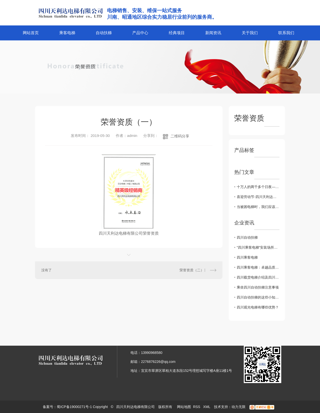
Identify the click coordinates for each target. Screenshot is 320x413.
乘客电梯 (67, 33)
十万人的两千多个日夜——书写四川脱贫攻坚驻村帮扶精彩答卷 (258, 187)
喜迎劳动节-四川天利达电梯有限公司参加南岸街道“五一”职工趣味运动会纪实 (258, 197)
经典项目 (177, 33)
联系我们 (286, 33)
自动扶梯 (104, 33)
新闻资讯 (213, 33)
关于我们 (250, 33)
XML (207, 407)
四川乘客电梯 (247, 257)
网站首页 (31, 33)
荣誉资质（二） (192, 270)
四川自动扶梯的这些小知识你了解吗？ (258, 297)
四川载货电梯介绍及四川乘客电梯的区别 (258, 277)
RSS (197, 407)
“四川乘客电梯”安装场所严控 (258, 247)
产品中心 (140, 33)
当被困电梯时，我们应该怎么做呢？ (258, 207)
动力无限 (239, 407)
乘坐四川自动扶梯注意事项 (258, 287)
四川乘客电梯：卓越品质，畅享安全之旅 (258, 267)
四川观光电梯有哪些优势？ (258, 307)
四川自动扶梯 (247, 237)
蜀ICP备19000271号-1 (74, 407)
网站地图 (184, 407)
